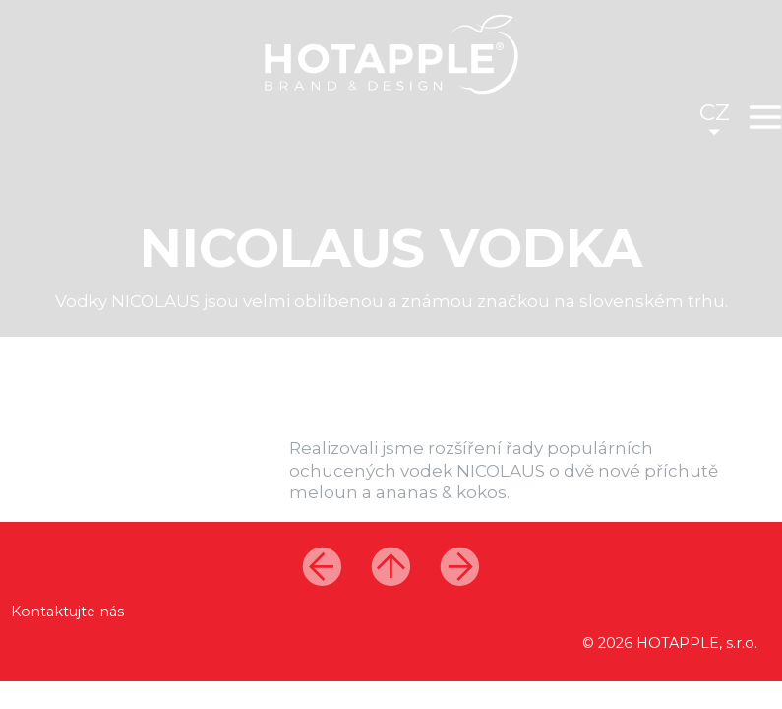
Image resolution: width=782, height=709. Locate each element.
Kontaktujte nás (67, 611)
